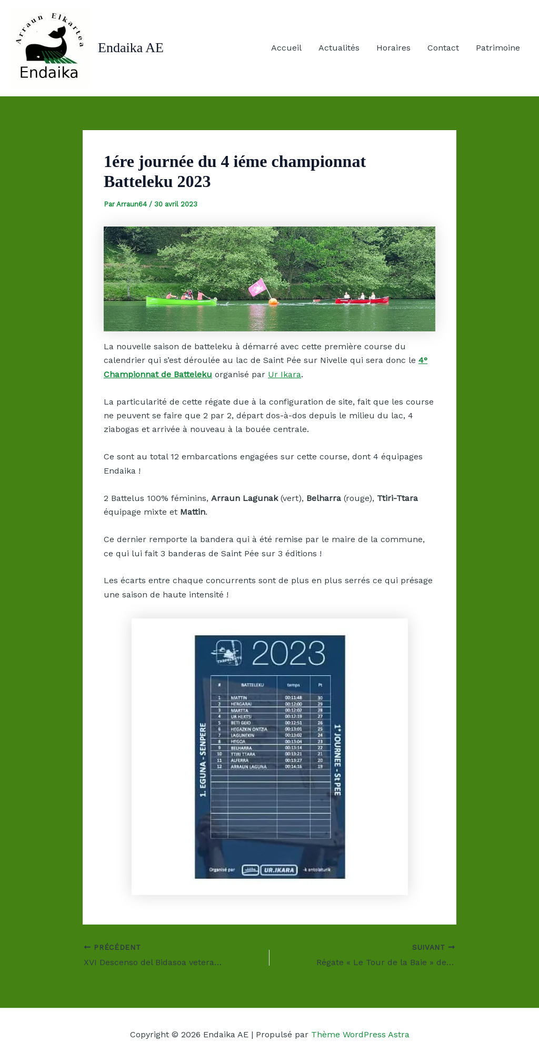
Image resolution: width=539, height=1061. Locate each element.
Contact (443, 48)
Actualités (339, 48)
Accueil (286, 48)
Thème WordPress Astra (360, 1034)
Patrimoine (498, 48)
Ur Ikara (284, 374)
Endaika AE (131, 47)
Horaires (393, 48)
